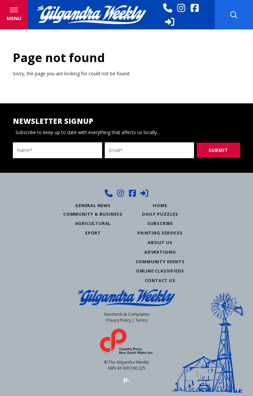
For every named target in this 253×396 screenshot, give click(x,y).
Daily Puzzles (160, 213)
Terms (141, 320)
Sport (93, 232)
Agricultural (93, 223)
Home (160, 204)
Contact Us (160, 280)
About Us (160, 242)
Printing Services (160, 232)
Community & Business (93, 213)
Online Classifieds (160, 270)
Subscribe (160, 223)
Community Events (160, 261)
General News (93, 204)
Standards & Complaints (126, 314)
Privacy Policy (118, 320)
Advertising (160, 251)
